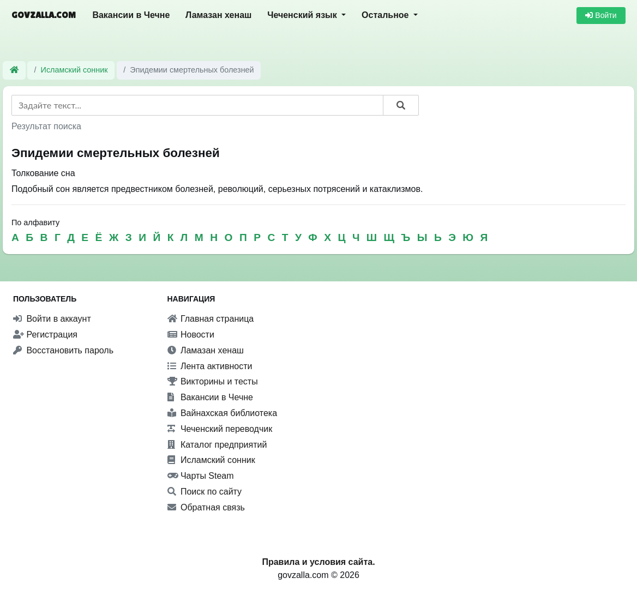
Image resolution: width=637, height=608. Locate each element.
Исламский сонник (74, 69)
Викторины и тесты (212, 381)
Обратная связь (206, 507)
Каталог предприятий (217, 444)
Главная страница (210, 318)
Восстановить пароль (63, 350)
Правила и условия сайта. (318, 562)
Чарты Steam (200, 475)
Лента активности (210, 366)
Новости (190, 334)
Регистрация (45, 334)
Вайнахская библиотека (222, 413)
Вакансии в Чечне (131, 15)
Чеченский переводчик (220, 429)
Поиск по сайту (204, 491)
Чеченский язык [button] (303, 15)
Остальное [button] (386, 15)
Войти (600, 15)
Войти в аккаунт (52, 318)
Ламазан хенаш (218, 15)
